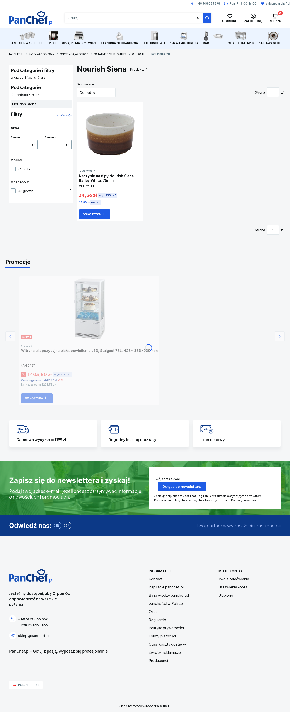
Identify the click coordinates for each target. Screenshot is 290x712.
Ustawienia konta (232, 587)
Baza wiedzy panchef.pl (169, 595)
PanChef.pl (16, 54)
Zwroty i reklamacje (165, 652)
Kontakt (155, 578)
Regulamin (157, 619)
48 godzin (25, 191)
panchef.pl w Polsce (166, 603)
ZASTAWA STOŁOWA (41, 54)
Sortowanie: (86, 84)
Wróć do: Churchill (26, 95)
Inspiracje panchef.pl (166, 587)
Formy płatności (162, 636)
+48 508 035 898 (208, 3)
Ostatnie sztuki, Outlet (110, 54)
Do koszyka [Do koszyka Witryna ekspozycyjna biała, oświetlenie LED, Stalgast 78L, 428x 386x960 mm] (34, 398)
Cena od (17, 137)
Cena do (51, 137)
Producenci (158, 660)
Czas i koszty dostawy (167, 644)
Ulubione (225, 595)
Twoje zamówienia (233, 578)
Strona (260, 92)
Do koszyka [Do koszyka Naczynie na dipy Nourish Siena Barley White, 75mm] (92, 214)
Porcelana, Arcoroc (74, 54)
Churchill (139, 54)
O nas (153, 611)
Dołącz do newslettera (181, 486)
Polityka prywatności (166, 627)
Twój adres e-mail (167, 479)
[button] (207, 18)
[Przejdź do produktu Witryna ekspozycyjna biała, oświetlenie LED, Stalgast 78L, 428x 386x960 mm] (89, 308)
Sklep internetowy (143, 706)
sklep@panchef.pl (278, 3)
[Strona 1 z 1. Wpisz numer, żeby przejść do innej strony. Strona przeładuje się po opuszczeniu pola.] (273, 92)
